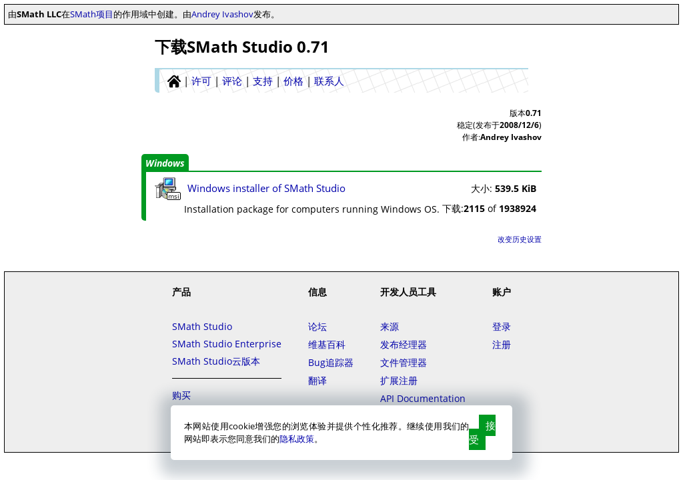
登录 (501, 326)
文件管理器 (403, 362)
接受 (482, 432)
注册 (501, 344)
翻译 (317, 380)
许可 (201, 80)
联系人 (329, 80)
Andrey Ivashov (222, 14)
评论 (232, 80)
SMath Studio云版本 (216, 361)
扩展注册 (399, 380)
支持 (263, 80)
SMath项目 (91, 14)
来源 (389, 326)
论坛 (317, 326)
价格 (293, 80)
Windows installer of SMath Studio (266, 188)
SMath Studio (202, 326)
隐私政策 (296, 439)
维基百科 (327, 344)
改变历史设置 (520, 239)
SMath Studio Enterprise (226, 343)
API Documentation (423, 398)
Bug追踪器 (331, 362)
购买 (181, 395)
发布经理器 (403, 344)
